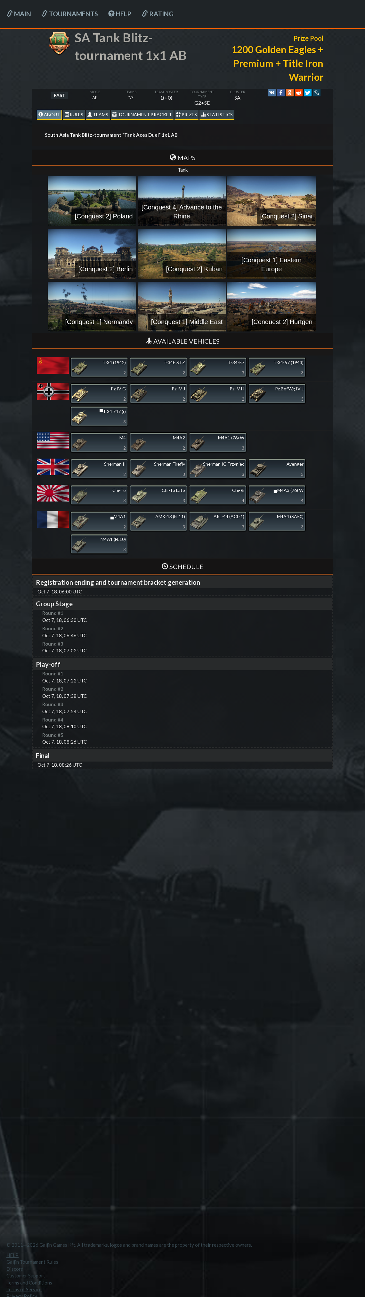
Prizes (186, 114)
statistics (217, 114)
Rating (158, 14)
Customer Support (25, 1275)
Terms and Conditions (29, 1282)
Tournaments (69, 14)
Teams (97, 114)
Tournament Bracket (142, 114)
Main (18, 14)
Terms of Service (24, 1289)
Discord (14, 1269)
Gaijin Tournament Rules (32, 1262)
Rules (73, 114)
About (49, 114)
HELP (119, 14)
